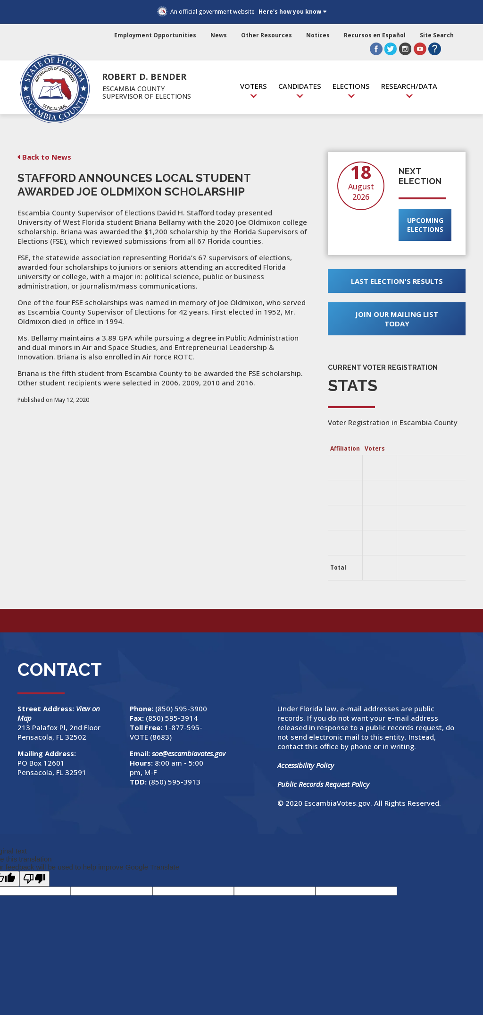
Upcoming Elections (425, 225)
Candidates (299, 86)
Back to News (46, 157)
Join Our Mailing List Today (396, 318)
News (218, 35)
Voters (253, 86)
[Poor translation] (34, 879)
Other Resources (266, 35)
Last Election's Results (397, 281)
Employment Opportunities (155, 35)
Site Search (437, 35)
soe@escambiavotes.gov (188, 753)
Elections (351, 86)
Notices (318, 35)
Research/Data (409, 86)
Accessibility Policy (305, 765)
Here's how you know (289, 12)
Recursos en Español (375, 35)
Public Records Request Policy (323, 784)
